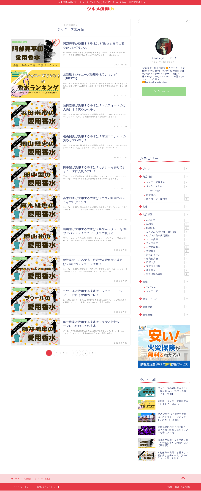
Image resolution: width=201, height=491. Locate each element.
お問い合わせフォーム (46, 487)
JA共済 (167, 224)
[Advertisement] (164, 127)
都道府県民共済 (167, 274)
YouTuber (167, 287)
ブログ (166, 168)
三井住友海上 (167, 247)
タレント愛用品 (167, 186)
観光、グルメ (166, 299)
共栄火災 (167, 251)
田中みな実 (155, 191)
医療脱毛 (167, 195)
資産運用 (166, 307)
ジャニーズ (167, 291)
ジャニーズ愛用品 (167, 182)
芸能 (166, 281)
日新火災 (167, 263)
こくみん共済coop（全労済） (167, 232)
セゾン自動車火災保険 (167, 236)
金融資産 (166, 314)
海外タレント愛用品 (167, 199)
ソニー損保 (167, 240)
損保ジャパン (167, 255)
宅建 (166, 206)
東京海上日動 (167, 266)
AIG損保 (167, 220)
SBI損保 (167, 228)
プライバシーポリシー (23, 487)
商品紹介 (166, 176)
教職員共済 (167, 259)
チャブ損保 (167, 243)
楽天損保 (167, 270)
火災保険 (166, 214)
